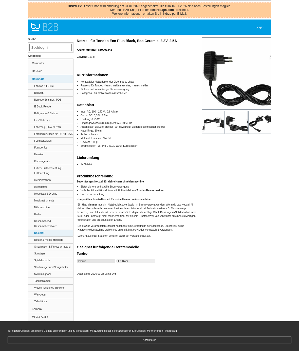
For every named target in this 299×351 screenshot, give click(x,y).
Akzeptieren (149, 340)
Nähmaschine (42, 207)
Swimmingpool (42, 274)
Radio (37, 214)
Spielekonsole (42, 260)
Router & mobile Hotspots (48, 239)
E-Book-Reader (43, 106)
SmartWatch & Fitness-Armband (52, 246)
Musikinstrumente (44, 200)
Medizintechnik (42, 180)
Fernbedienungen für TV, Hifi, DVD (53, 134)
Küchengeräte (42, 161)
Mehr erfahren (155, 330)
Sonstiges (39, 253)
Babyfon (39, 92)
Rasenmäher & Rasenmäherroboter (45, 224)
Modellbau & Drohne (45, 193)
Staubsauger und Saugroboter (51, 267)
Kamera (37, 308)
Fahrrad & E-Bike (44, 86)
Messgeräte (40, 187)
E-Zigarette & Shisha (46, 113)
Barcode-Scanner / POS (47, 99)
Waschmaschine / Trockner (49, 287)
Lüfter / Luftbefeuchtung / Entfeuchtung (48, 171)
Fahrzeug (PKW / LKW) (47, 127)
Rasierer (39, 233)
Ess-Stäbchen (42, 120)
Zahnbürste (40, 301)
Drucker (37, 70)
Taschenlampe (42, 281)
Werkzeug (40, 294)
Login (259, 27)
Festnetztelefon (42, 140)
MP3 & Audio (40, 316)
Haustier (39, 154)
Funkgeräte (40, 147)
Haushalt (38, 78)
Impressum (171, 330)
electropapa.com (162, 10)
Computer (38, 63)
